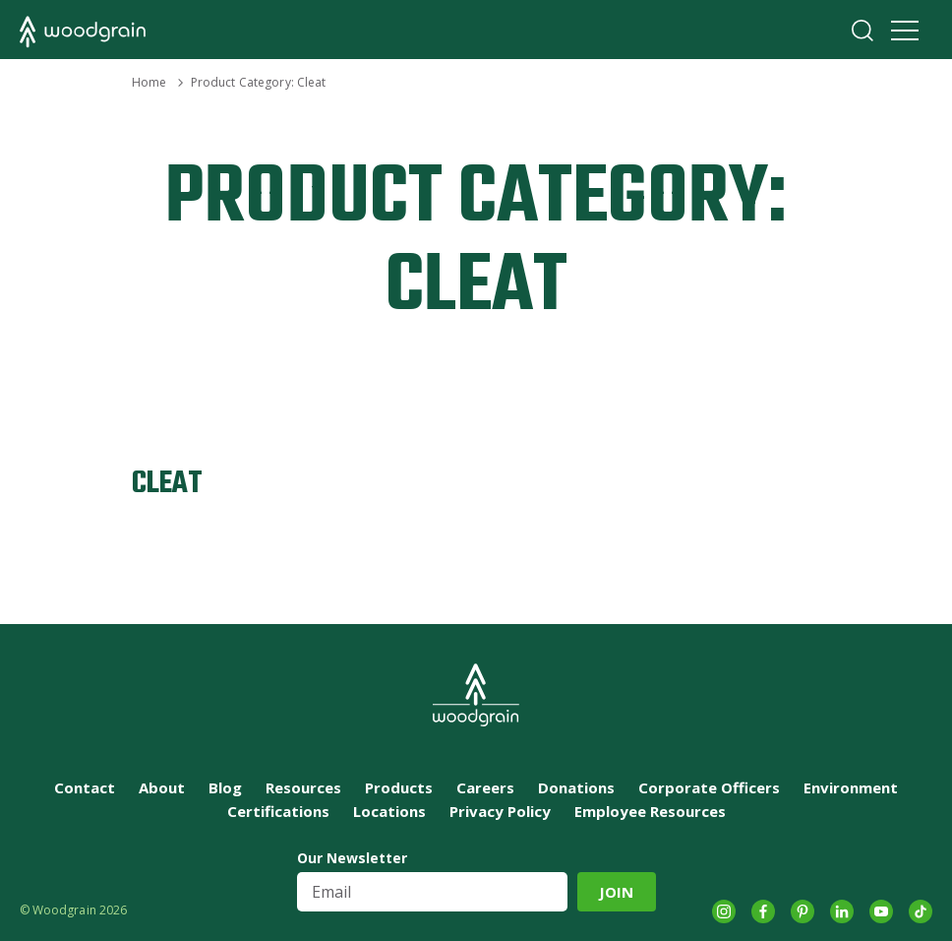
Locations (389, 811)
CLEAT (167, 484)
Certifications (278, 811)
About (162, 787)
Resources (303, 787)
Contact (84, 787)
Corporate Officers (709, 787)
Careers (485, 787)
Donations (576, 787)
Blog (225, 787)
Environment (850, 787)
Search (862, 30)
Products (399, 787)
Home (149, 82)
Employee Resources (650, 811)
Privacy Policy (500, 811)
